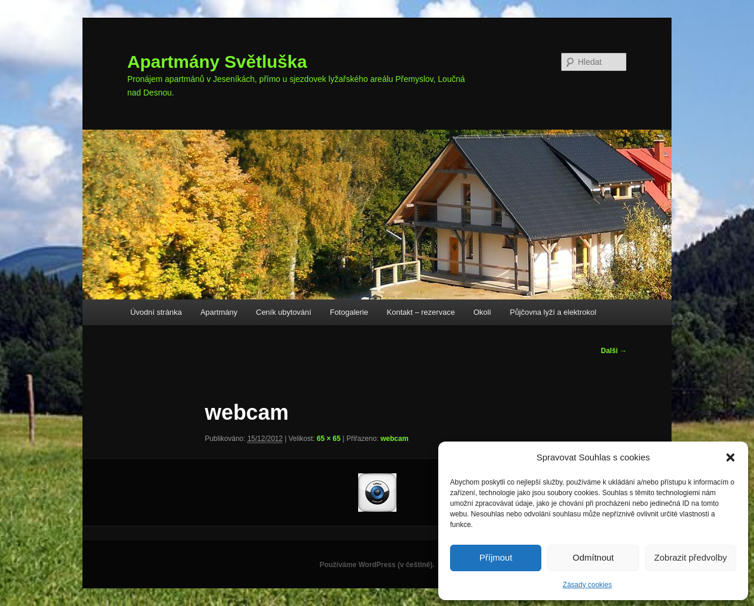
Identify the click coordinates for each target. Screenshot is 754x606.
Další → (614, 351)
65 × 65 (328, 438)
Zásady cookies (587, 585)
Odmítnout (593, 557)
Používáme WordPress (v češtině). (376, 565)
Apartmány (218, 312)
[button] (730, 457)
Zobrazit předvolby (690, 557)
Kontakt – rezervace (421, 312)
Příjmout (495, 557)
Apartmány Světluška (217, 61)
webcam (394, 438)
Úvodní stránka (155, 312)
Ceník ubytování (284, 312)
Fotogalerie (349, 312)
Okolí (482, 312)
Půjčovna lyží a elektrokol (553, 312)
